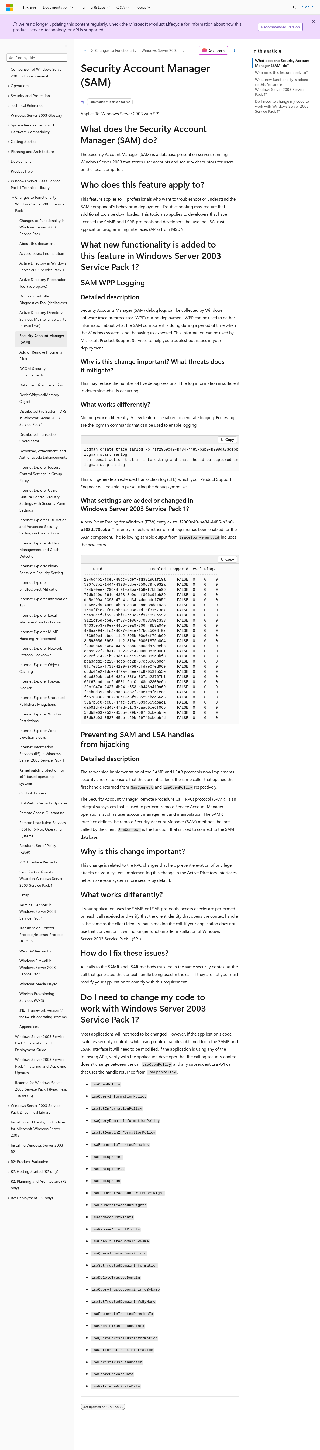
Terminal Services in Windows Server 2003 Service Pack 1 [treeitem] (37, 911)
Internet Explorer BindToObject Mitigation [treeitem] (39, 586)
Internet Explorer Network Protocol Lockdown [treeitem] (40, 651)
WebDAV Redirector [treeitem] (35, 951)
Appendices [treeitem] (29, 1026)
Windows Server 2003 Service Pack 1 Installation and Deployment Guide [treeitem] (39, 1043)
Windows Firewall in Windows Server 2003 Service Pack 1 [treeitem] (37, 967)
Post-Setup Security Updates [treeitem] (43, 802)
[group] (160, 457)
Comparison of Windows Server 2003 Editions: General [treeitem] (37, 72)
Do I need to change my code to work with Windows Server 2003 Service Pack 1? (282, 106)
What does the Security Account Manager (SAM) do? (282, 63)
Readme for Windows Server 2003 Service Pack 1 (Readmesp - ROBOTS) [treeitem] (41, 1089)
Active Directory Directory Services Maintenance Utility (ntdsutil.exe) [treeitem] (42, 319)
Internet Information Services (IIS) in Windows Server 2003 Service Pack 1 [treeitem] (41, 753)
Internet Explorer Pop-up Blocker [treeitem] (39, 684)
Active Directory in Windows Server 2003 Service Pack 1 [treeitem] (42, 266)
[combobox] (36, 57)
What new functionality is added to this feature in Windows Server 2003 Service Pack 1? (281, 87)
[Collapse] (66, 46)
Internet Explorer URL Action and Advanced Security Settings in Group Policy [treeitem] (43, 526)
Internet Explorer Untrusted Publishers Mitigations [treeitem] (42, 701)
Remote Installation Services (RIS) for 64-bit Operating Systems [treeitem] (42, 829)
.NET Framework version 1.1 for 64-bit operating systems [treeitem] (43, 1013)
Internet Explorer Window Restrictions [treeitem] (40, 717)
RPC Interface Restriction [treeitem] (39, 862)
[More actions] (234, 50)
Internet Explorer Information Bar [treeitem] (43, 602)
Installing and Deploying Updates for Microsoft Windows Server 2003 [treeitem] (38, 1128)
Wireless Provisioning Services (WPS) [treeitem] (36, 997)
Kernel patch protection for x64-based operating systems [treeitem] (41, 776)
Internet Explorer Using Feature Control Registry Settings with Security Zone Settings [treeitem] (42, 500)
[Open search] (294, 7)
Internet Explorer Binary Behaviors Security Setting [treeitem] (41, 569)
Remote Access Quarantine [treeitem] (41, 812)
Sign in (308, 6)
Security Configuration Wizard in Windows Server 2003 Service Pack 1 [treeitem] (41, 878)
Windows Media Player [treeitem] (38, 983)
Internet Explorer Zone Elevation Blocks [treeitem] (37, 734)
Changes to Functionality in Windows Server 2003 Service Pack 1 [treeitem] (42, 227)
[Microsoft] (9, 7)
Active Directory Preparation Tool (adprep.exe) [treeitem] (42, 283)
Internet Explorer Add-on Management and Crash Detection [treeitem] (40, 549)
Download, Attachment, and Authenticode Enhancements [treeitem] (43, 454)
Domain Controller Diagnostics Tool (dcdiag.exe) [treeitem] (43, 299)
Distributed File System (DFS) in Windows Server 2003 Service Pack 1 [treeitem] (43, 418)
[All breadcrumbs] (85, 50)
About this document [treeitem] (37, 243)
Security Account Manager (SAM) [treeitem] (41, 339)
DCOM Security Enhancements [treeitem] (32, 372)
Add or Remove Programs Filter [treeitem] (40, 355)
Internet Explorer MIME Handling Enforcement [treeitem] (38, 635)
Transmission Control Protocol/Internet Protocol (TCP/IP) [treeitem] (41, 934)
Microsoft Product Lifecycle (156, 24)
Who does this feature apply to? (281, 72)
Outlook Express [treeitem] (32, 793)
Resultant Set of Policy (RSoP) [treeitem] (37, 849)
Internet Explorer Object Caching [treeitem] (39, 668)
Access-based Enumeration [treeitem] (41, 253)
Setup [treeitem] (24, 894)
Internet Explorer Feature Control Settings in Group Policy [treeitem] (40, 474)
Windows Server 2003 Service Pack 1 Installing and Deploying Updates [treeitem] (40, 1066)
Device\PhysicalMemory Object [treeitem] (39, 398)
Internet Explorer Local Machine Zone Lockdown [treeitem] (40, 619)
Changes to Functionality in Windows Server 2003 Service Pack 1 (138, 50)
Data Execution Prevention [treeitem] (41, 385)
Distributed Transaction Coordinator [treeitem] (38, 438)
